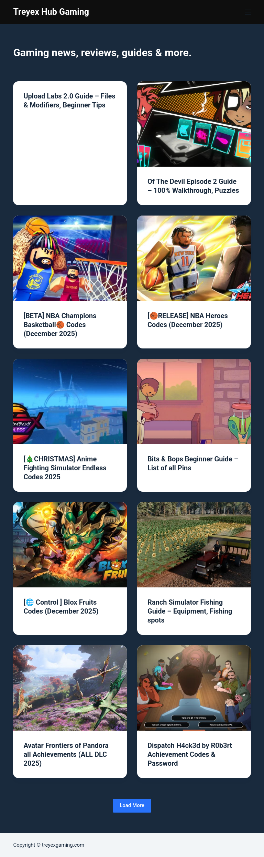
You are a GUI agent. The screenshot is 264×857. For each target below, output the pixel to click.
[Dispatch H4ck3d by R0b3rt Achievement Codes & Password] (194, 688)
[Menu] (248, 12)
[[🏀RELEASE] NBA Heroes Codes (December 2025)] (194, 258)
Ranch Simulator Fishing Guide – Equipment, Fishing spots (189, 611)
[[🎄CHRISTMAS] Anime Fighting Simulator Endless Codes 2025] (70, 401)
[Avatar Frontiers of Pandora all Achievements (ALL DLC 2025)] (70, 688)
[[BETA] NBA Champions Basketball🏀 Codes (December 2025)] (70, 258)
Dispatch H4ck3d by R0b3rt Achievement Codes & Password (189, 754)
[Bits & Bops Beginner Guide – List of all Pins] (194, 401)
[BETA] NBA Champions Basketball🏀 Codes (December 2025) (59, 325)
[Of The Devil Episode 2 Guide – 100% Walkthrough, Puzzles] (194, 124)
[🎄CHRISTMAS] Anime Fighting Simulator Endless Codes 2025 (64, 468)
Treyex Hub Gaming (51, 12)
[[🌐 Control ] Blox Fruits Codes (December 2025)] (70, 544)
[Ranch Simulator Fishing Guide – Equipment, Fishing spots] (194, 544)
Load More (132, 805)
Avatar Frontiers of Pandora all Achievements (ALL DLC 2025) (65, 754)
